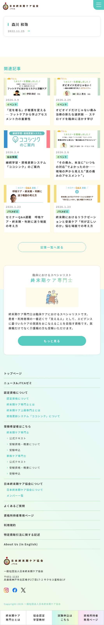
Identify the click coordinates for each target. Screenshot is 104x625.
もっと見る (52, 341)
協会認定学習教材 (39, 617)
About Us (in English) (21, 544)
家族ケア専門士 (16, 456)
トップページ (13, 373)
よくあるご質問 (14, 505)
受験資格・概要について (24, 444)
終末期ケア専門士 (18, 432)
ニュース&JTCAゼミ (18, 383)
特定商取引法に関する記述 (22, 534)
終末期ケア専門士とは (13, 617)
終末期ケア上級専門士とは (24, 410)
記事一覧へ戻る (51, 247)
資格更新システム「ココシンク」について (33, 416)
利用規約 (10, 525)
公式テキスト (17, 438)
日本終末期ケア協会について (23, 483)
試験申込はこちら (65, 617)
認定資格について (16, 392)
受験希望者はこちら (17, 426)
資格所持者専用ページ (91, 617)
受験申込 (15, 450)
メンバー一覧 (15, 495)
